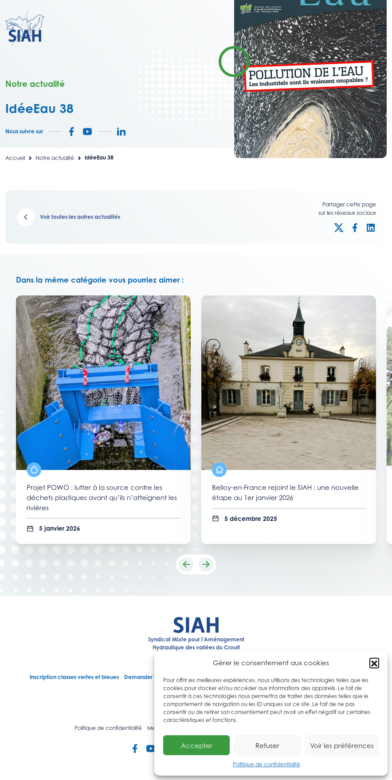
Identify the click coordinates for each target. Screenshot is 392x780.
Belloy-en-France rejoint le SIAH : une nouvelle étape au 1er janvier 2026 (285, 492)
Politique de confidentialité (266, 764)
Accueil (15, 158)
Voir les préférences (342, 745)
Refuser (267, 745)
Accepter (196, 745)
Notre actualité (54, 158)
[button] (374, 662)
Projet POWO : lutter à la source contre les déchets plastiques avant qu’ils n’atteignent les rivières (102, 497)
